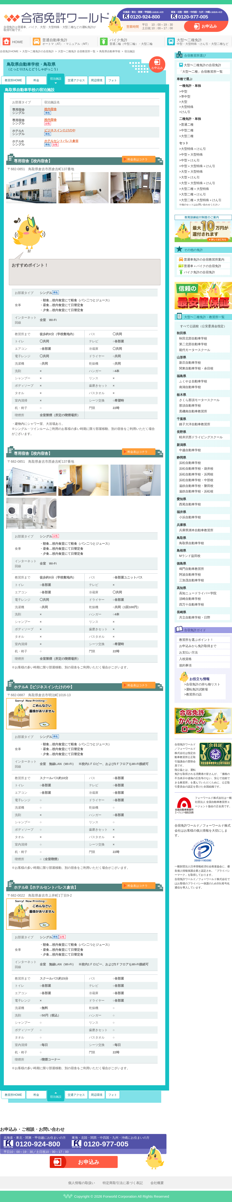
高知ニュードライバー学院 (197, 593)
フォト (112, 80)
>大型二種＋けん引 (192, 194)
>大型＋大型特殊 (191, 171)
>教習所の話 (193, 694)
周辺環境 (96, 80)
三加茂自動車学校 (191, 580)
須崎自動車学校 (190, 599)
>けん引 (184, 112)
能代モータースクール (194, 350)
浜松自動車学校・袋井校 (196, 468)
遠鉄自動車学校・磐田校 (196, 486)
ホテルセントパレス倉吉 (61, 141)
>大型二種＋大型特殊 (194, 189)
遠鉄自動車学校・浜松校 (196, 491)
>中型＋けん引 (189, 160)
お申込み (209, 26)
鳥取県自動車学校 (191, 543)
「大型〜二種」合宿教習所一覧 (201, 71)
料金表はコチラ (137, 159)
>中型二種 (186, 130)
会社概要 (157, 1183)
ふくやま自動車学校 (193, 381)
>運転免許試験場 (196, 689)
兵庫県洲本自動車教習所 (196, 530)
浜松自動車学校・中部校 (196, 480)
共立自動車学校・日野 (194, 617)
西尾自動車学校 (190, 504)
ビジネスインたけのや (59, 130)
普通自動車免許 (66, 42)
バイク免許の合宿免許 (199, 272)
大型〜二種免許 (202, 42)
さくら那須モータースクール (199, 400)
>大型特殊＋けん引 (192, 149)
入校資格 (185, 659)
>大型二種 (186, 136)
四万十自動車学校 (191, 604)
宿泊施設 (55, 78)
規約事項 (185, 665)
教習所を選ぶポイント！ (196, 640)
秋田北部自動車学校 (193, 338)
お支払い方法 (188, 652)
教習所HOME (13, 80)
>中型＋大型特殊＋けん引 (197, 166)
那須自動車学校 (190, 405)
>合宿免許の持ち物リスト (202, 684)
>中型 (183, 91)
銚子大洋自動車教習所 (194, 424)
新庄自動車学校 (190, 362)
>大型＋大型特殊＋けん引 (197, 183)
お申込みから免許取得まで (197, 646)
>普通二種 (186, 124)
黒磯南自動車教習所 (193, 411)
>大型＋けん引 (189, 177)
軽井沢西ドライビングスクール (201, 437)
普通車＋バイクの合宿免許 (202, 266)
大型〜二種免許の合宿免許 (202, 65)
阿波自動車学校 (190, 574)
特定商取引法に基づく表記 (123, 1183)
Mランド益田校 (189, 556)
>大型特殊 (186, 107)
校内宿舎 (50, 109)
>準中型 (184, 96)
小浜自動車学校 (190, 517)
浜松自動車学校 (190, 463)
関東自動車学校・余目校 (196, 368)
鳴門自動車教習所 (191, 569)
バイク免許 (131, 42)
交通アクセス (76, 80)
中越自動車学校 (190, 450)
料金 (36, 80)
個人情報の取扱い (81, 1183)
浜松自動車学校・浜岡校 (196, 474)
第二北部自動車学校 (193, 344)
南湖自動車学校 (190, 387)
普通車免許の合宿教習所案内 (204, 259)
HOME (17, 42)
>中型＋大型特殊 (191, 154)
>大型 (183, 102)
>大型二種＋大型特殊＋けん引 (200, 200)
